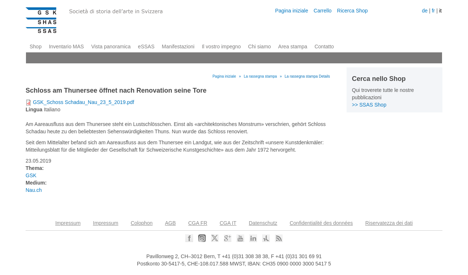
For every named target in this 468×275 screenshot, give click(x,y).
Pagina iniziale (291, 11)
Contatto (324, 46)
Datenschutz (263, 223)
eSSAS (146, 46)
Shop (36, 46)
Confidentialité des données (321, 223)
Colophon (141, 223)
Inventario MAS (66, 46)
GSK (31, 175)
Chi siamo (259, 46)
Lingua (34, 109)
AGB (170, 223)
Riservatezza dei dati (389, 223)
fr (433, 11)
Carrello (323, 11)
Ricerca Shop (352, 11)
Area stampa (292, 46)
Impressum (67, 223)
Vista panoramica (111, 46)
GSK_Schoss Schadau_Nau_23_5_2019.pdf (83, 102)
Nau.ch (34, 190)
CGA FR (197, 223)
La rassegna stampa (260, 76)
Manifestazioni (178, 46)
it (440, 11)
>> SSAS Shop (369, 105)
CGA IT (228, 223)
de (425, 11)
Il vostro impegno (221, 46)
